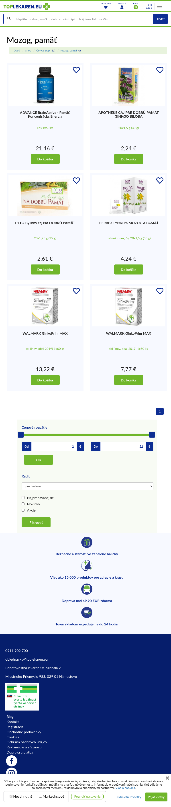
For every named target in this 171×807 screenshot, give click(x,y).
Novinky (33, 504)
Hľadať (160, 19)
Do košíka (45, 159)
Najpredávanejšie (40, 498)
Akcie (31, 510)
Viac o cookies (125, 788)
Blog (10, 716)
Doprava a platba (20, 752)
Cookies (13, 737)
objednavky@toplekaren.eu (26, 659)
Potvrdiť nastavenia (87, 796)
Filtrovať (36, 522)
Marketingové (53, 796)
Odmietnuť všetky (129, 797)
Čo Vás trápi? (43, 50)
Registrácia (15, 727)
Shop (28, 50)
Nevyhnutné (23, 796)
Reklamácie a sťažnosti (24, 747)
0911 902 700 (16, 650)
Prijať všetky (156, 797)
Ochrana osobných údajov (27, 742)
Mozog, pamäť (68, 50)
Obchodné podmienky (24, 732)
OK (38, 460)
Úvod (17, 50)
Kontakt (13, 721)
